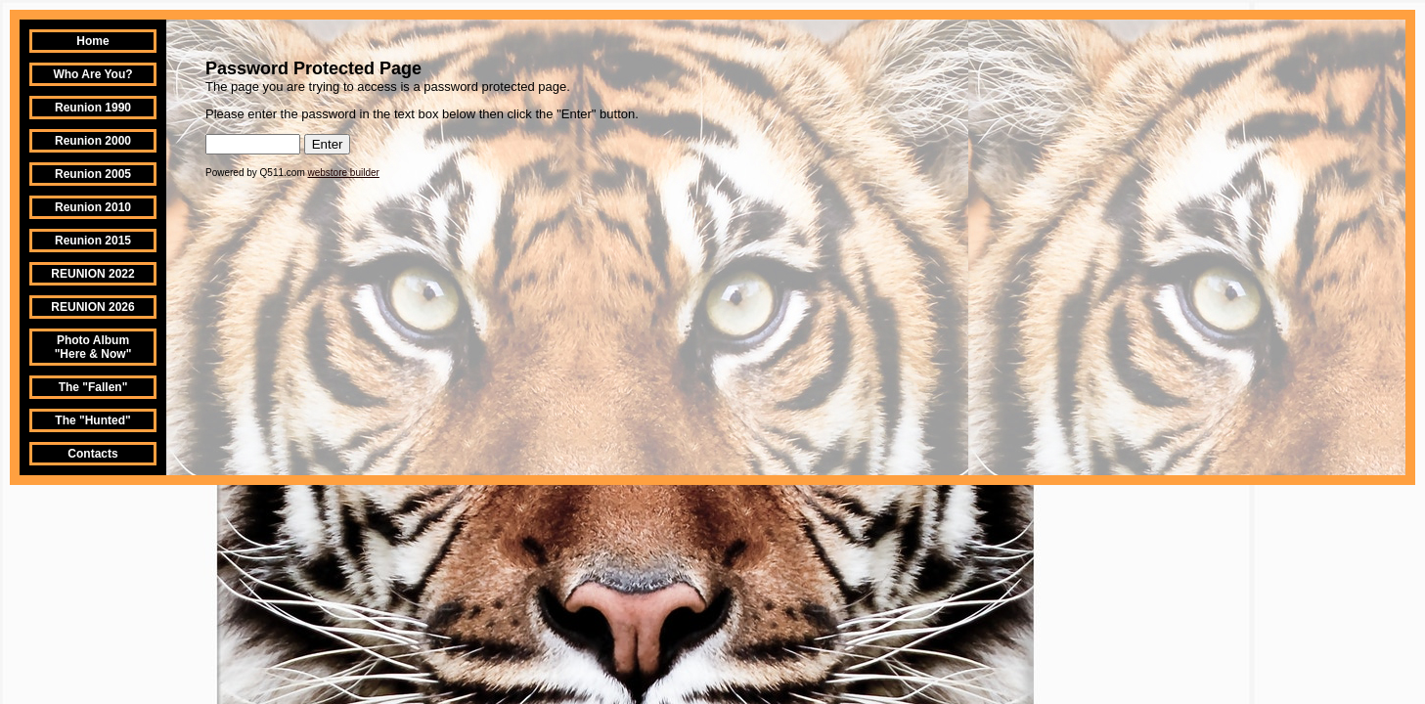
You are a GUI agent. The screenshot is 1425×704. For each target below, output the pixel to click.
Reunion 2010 (93, 207)
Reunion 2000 (93, 141)
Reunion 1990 (93, 107)
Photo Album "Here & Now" (93, 347)
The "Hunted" (92, 420)
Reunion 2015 (93, 240)
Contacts (92, 454)
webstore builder (343, 172)
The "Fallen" (93, 387)
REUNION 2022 (92, 274)
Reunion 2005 (93, 174)
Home (92, 41)
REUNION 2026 (92, 307)
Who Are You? (92, 74)
